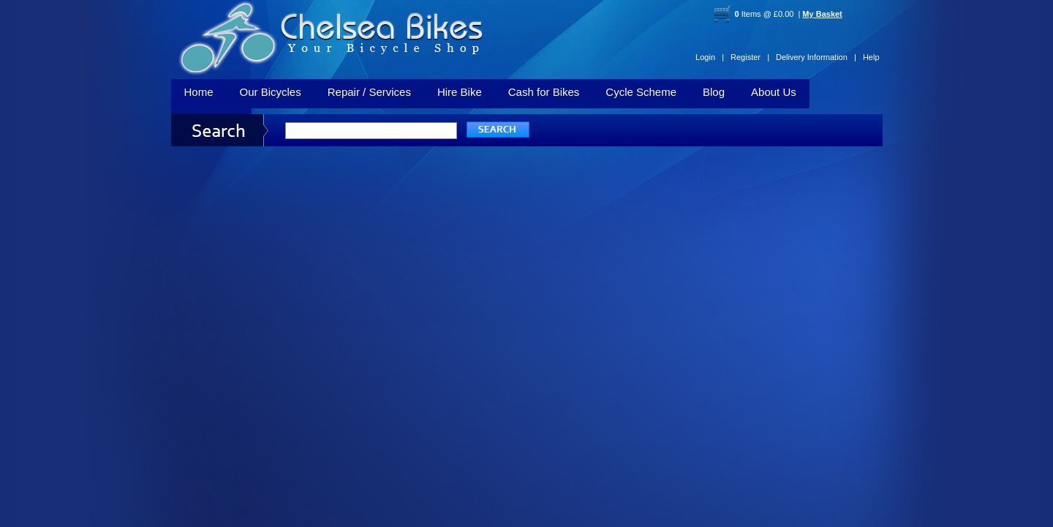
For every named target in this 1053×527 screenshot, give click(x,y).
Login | (709, 57)
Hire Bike (459, 92)
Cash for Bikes (544, 92)
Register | (750, 57)
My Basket (822, 14)
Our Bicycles (270, 92)
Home (199, 92)
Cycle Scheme (640, 92)
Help (871, 57)
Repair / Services (369, 92)
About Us (773, 92)
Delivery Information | (816, 57)
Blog (714, 92)
